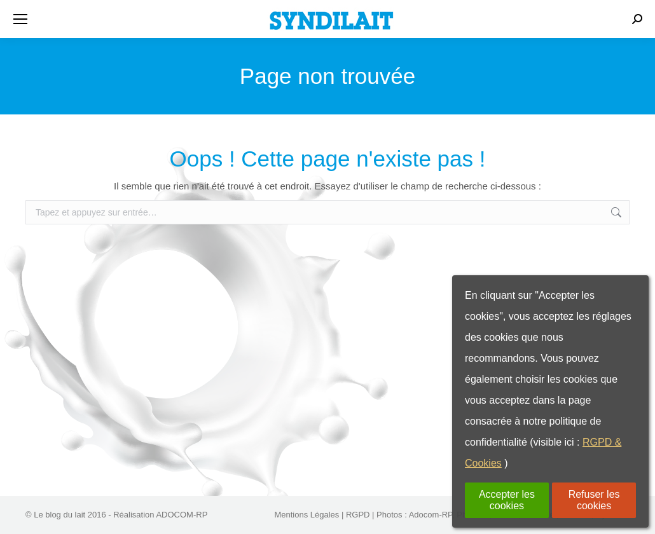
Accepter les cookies (507, 500)
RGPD (358, 514)
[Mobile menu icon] (20, 19)
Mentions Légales (306, 514)
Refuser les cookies (594, 500)
